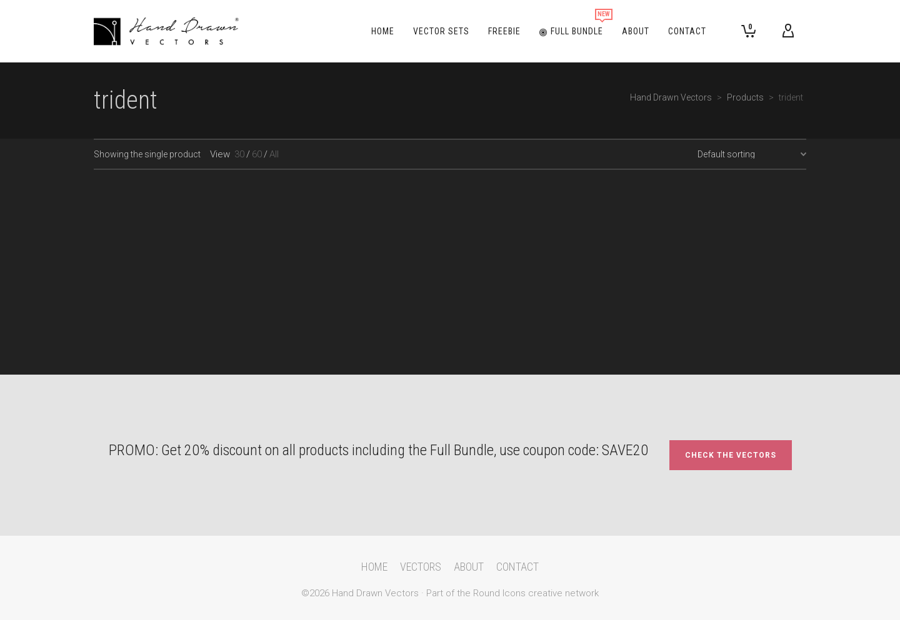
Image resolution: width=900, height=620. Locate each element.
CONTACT (517, 566)
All (274, 154)
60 (257, 154)
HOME (374, 566)
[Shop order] (752, 154)
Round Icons (499, 593)
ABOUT (469, 566)
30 (239, 154)
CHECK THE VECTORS (730, 455)
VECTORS (420, 566)
